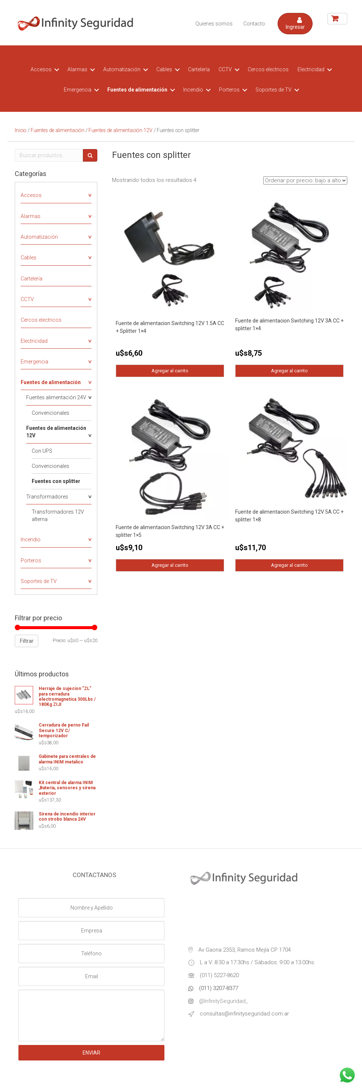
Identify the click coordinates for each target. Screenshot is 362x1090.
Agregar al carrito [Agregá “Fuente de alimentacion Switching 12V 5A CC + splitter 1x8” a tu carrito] (289, 564)
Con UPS (42, 451)
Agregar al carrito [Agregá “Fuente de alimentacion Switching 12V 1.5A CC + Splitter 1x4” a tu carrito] (170, 370)
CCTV (225, 69)
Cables (164, 69)
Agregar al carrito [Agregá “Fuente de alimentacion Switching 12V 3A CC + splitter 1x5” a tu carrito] (170, 564)
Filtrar (27, 641)
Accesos (41, 69)
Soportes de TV (273, 90)
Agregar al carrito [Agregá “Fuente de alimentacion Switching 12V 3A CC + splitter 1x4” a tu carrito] (289, 370)
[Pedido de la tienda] (305, 180)
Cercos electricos (268, 69)
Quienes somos (214, 24)
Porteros (229, 90)
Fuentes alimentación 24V (56, 397)
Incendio (193, 90)
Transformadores (47, 497)
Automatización (121, 69)
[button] (295, 23)
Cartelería (199, 69)
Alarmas (77, 69)
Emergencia (77, 90)
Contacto (254, 24)
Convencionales (50, 413)
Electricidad (310, 69)
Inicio (21, 130)
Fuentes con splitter (56, 481)
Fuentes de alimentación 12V (120, 130)
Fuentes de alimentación (137, 90)
